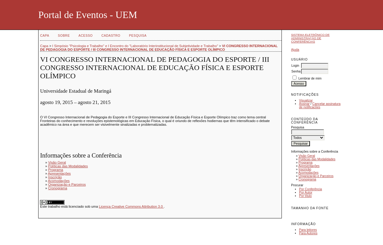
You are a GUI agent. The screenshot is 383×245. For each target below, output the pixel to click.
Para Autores (308, 233)
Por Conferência (310, 189)
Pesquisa (137, 35)
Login (295, 65)
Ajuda (295, 49)
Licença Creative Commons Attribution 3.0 (131, 206)
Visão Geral (307, 156)
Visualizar (306, 100)
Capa (44, 35)
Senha (295, 71)
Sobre (64, 35)
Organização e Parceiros (316, 176)
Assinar (304, 104)
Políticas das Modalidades (317, 159)
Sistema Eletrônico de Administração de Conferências (310, 38)
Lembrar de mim (310, 78)
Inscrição (305, 169)
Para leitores (308, 230)
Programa (306, 162)
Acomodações (308, 172)
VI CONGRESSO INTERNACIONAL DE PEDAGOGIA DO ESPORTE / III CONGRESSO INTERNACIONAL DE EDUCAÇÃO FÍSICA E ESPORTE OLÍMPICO (159, 47)
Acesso (86, 35)
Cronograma (307, 179)
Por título (305, 196)
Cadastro (110, 35)
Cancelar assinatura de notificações (320, 105)
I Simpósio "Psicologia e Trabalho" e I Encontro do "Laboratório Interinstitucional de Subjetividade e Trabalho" (135, 46)
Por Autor (305, 192)
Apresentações (308, 166)
